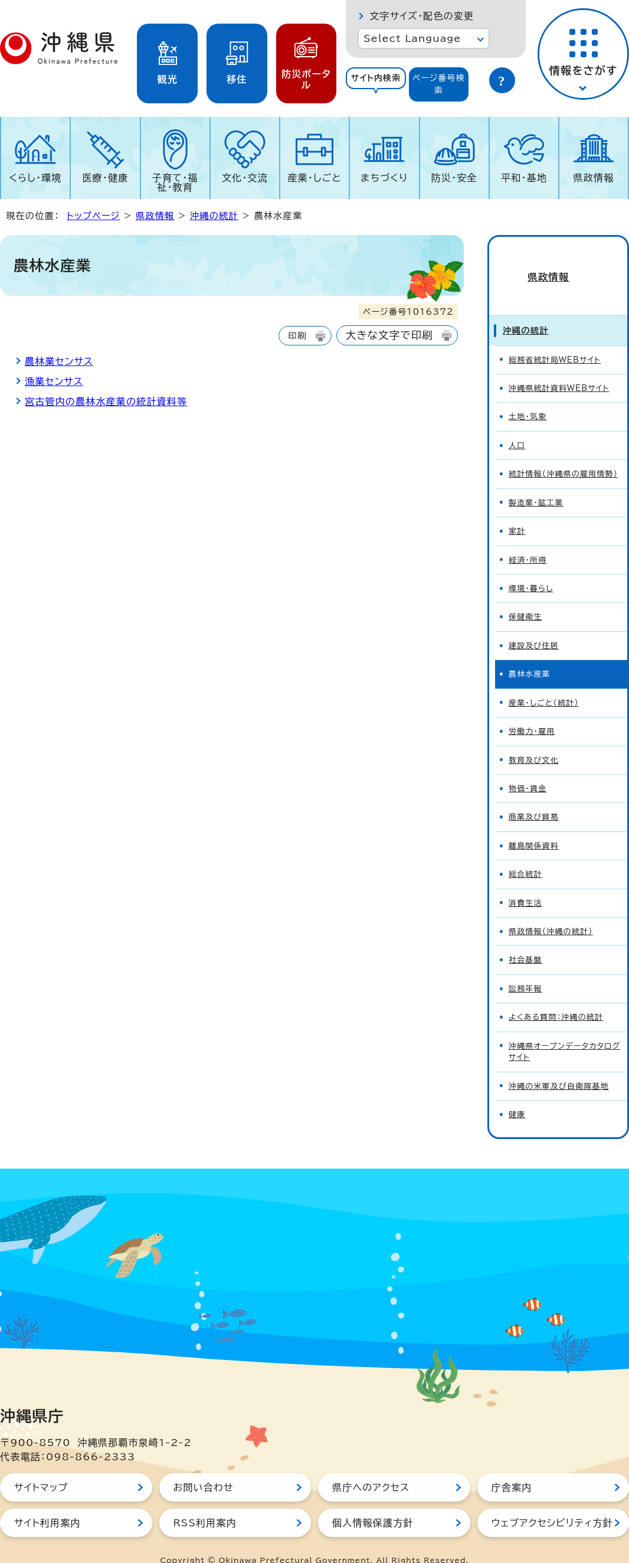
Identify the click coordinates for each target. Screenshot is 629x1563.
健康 (517, 1094)
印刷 (297, 335)
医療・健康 (105, 177)
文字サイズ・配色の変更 (421, 16)
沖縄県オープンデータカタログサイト (564, 1031)
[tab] (375, 84)
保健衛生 (525, 597)
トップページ (93, 215)
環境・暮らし (531, 568)
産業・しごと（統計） (544, 683)
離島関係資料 (534, 826)
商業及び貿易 (534, 797)
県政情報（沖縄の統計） (551, 911)
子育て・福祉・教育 (175, 182)
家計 (517, 511)
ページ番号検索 (438, 84)
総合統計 (525, 854)
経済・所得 (527, 540)
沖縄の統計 (214, 215)
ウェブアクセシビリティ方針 (552, 1502)
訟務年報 (525, 969)
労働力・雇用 (532, 711)
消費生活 (525, 883)
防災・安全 (454, 177)
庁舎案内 (512, 1467)
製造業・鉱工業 (536, 483)
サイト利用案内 (47, 1502)
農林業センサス (59, 361)
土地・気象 (527, 396)
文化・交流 (245, 177)
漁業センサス (54, 381)
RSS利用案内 (205, 1502)
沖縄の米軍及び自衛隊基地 (559, 1066)
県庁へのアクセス (370, 1467)
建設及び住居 (534, 625)
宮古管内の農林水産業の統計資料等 (106, 401)
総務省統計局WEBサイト (555, 340)
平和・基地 (524, 177)
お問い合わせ (203, 1467)
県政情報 (594, 177)
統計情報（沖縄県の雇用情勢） (563, 454)
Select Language (412, 38)
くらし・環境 (35, 177)
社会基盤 (525, 940)
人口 (517, 425)
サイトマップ (41, 1467)
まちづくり (384, 177)
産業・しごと (314, 177)
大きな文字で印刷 (389, 335)
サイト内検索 (376, 78)
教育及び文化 (534, 740)
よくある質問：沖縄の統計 (556, 997)
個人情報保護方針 (373, 1502)
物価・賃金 (527, 768)
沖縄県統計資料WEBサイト (559, 368)
